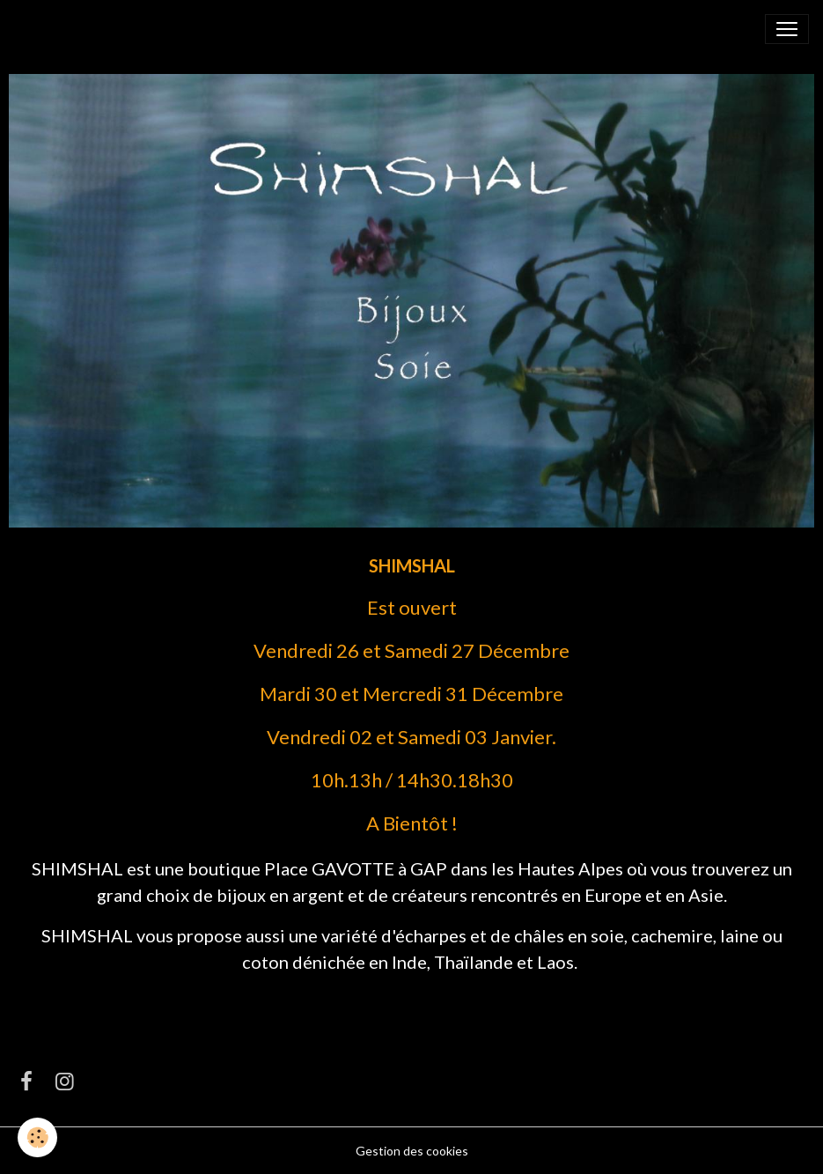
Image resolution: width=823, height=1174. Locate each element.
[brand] (57, 29)
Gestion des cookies (412, 1150)
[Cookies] (37, 1137)
